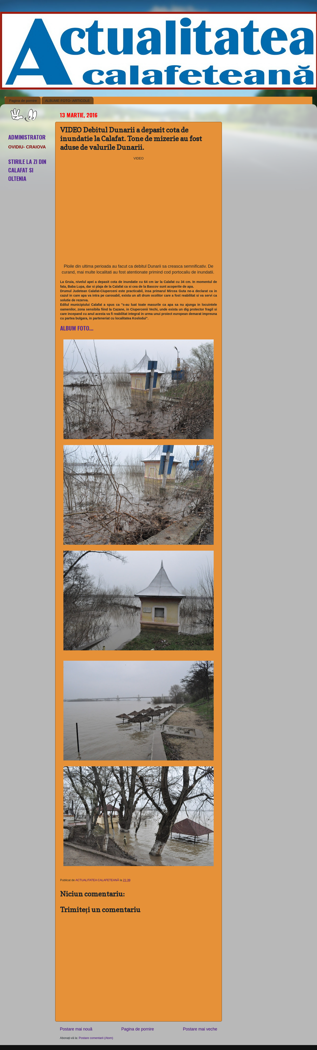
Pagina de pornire (23, 101)
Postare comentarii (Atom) (96, 1038)
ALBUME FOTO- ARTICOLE (67, 101)
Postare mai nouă (76, 1029)
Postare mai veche (200, 1029)
